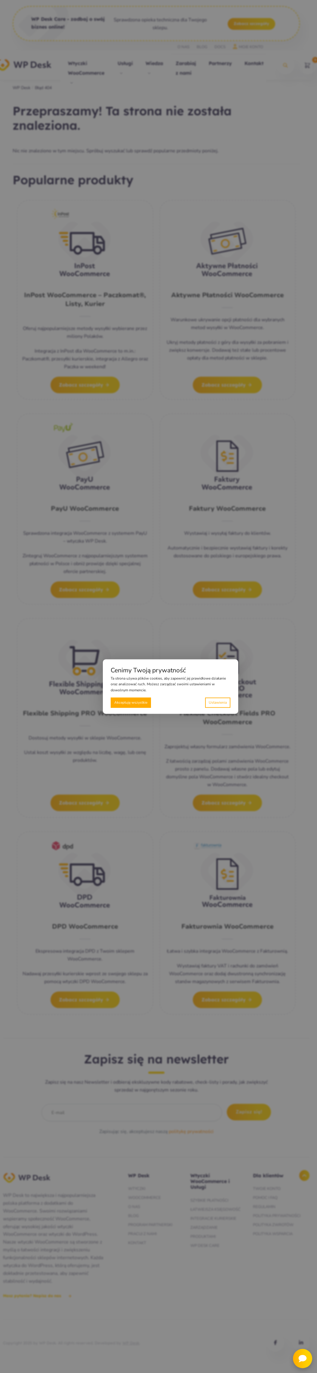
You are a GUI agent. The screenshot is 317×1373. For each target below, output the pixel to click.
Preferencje (217, 703)
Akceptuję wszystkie (130, 702)
